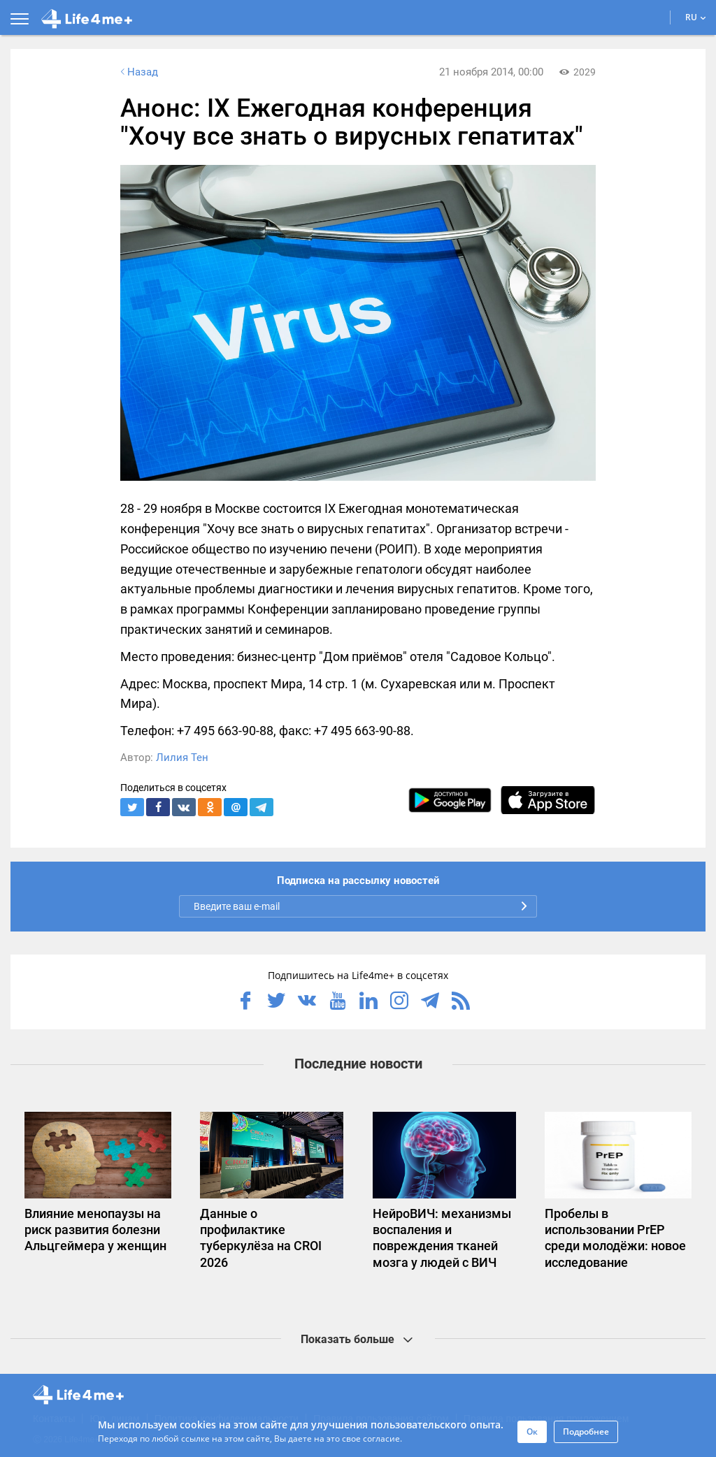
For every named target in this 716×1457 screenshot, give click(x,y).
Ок (532, 1431)
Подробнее (586, 1431)
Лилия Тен (182, 757)
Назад (137, 72)
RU (695, 17)
